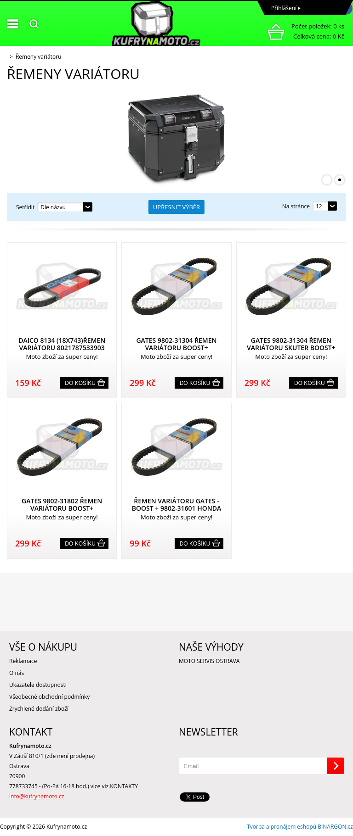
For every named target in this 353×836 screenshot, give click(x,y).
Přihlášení (283, 8)
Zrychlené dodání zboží (38, 709)
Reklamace (23, 661)
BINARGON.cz (335, 826)
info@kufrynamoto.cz (36, 796)
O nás (16, 673)
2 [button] (339, 179)
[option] (176, 138)
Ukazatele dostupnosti (38, 685)
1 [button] (326, 179)
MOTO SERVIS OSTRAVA (209, 661)
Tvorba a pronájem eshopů (281, 826)
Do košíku (80, 383)
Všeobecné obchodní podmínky (49, 697)
